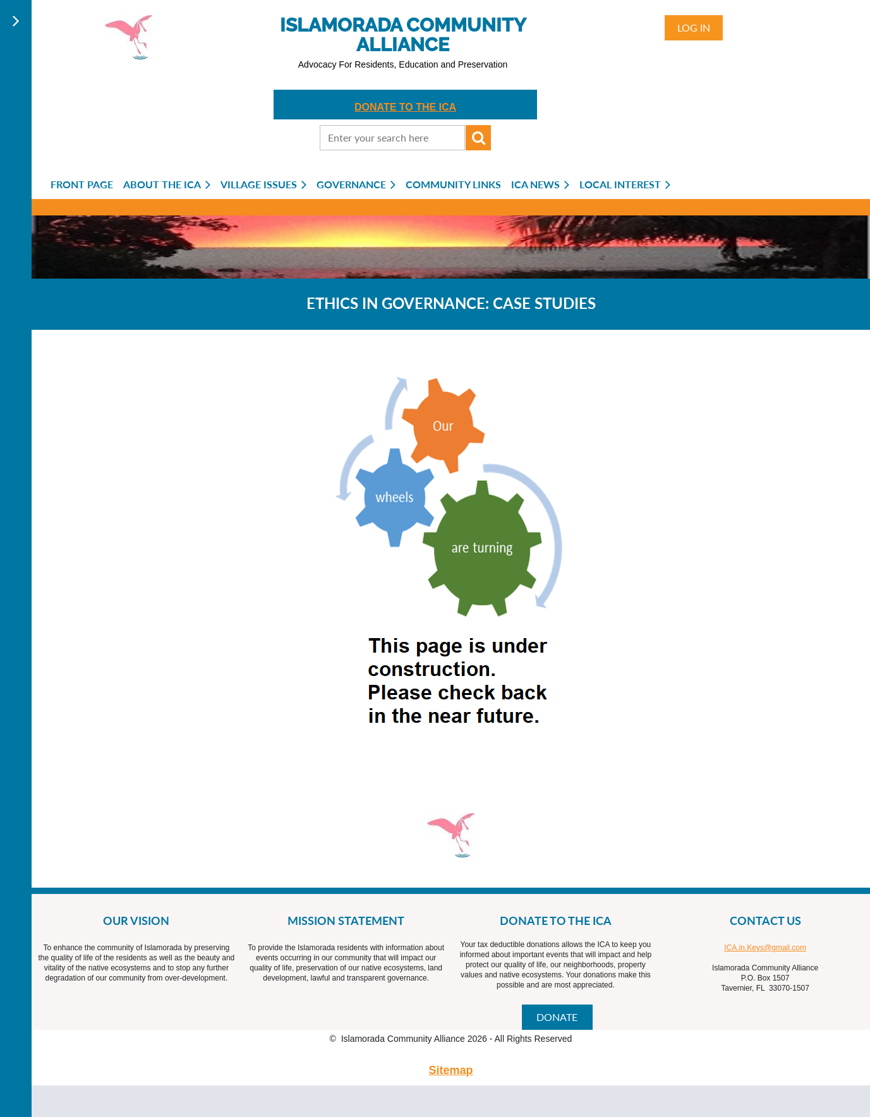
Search (478, 137)
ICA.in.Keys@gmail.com (765, 947)
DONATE (556, 1017)
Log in (693, 27)
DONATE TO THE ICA (405, 107)
